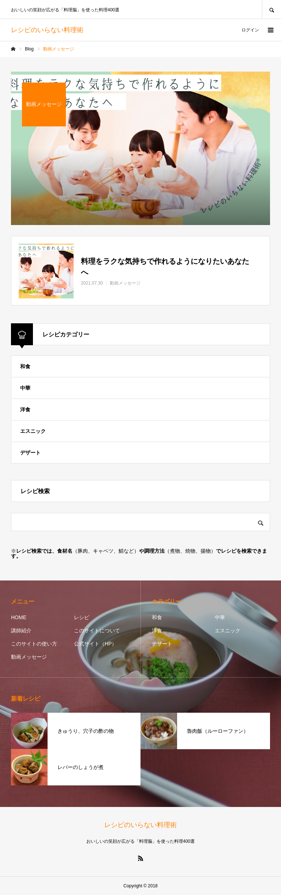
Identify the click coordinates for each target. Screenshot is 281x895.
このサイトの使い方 (34, 644)
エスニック (33, 431)
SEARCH (271, 9)
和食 (25, 366)
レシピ (81, 617)
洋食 (25, 409)
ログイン (250, 30)
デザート (30, 453)
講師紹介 (21, 630)
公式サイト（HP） (95, 644)
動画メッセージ (29, 657)
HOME (18, 617)
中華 (25, 388)
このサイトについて (97, 630)
